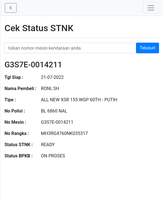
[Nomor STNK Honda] (82, 48)
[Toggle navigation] (151, 7)
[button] (11, 8)
